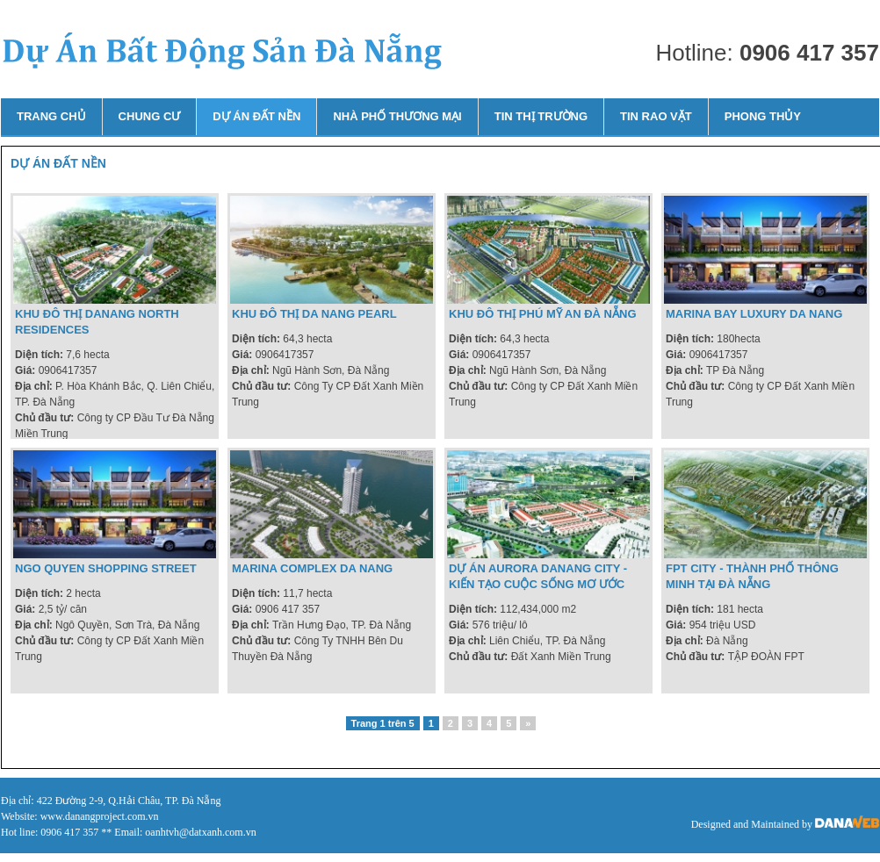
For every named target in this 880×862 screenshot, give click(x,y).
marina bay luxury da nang (754, 313)
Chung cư (150, 116)
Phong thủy (763, 116)
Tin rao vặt (656, 116)
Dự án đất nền (256, 116)
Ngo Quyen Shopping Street (106, 568)
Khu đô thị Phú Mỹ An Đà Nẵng (543, 313)
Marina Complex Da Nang (312, 568)
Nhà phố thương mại (397, 116)
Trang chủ (51, 116)
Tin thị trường (541, 116)
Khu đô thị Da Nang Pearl (314, 313)
